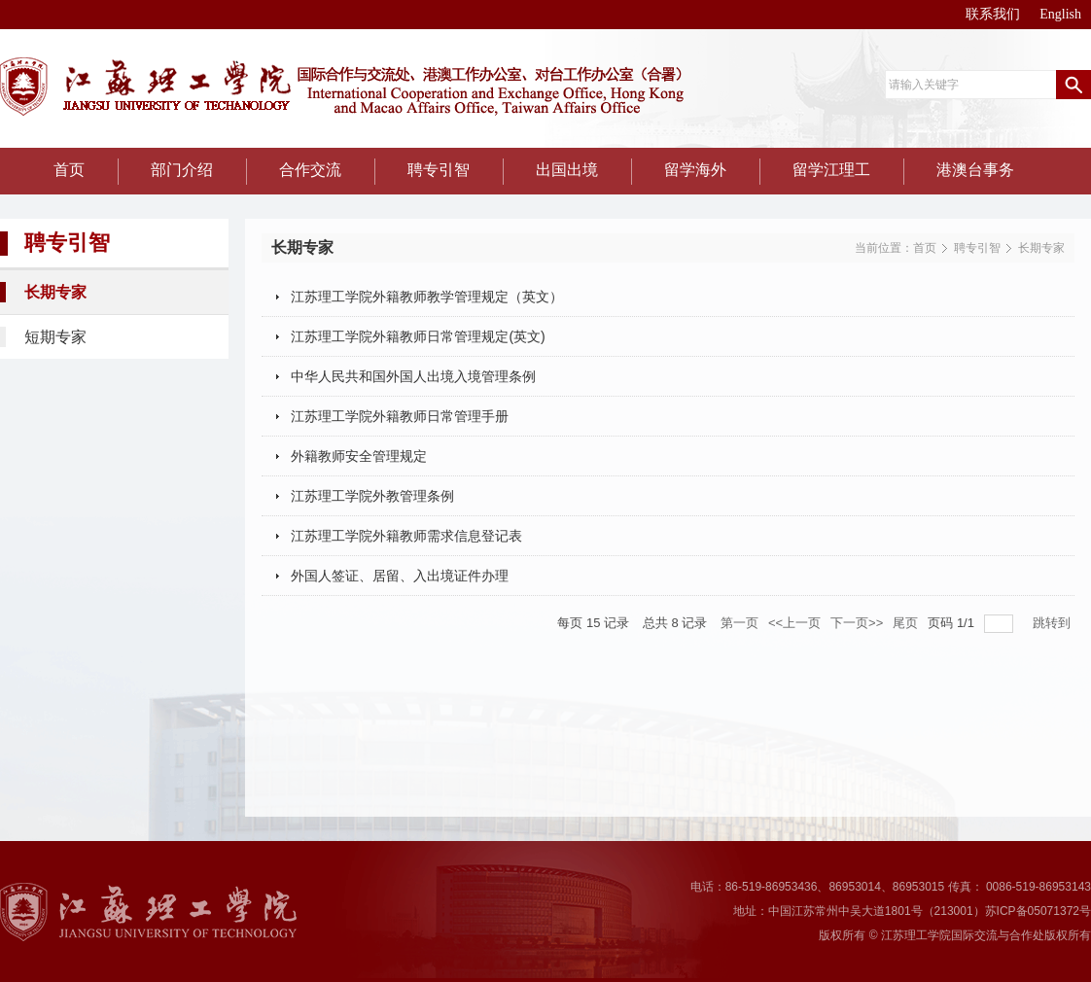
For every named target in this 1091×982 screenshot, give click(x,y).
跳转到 (1053, 622)
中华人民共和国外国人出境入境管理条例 (413, 376)
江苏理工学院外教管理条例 (372, 496)
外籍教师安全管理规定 (359, 456)
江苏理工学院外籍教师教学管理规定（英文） (427, 296)
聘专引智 (977, 248)
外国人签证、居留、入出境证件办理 (400, 575)
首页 (924, 248)
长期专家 (1041, 248)
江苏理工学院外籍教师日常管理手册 (400, 416)
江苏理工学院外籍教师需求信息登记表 (406, 536)
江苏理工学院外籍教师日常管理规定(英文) (418, 336)
